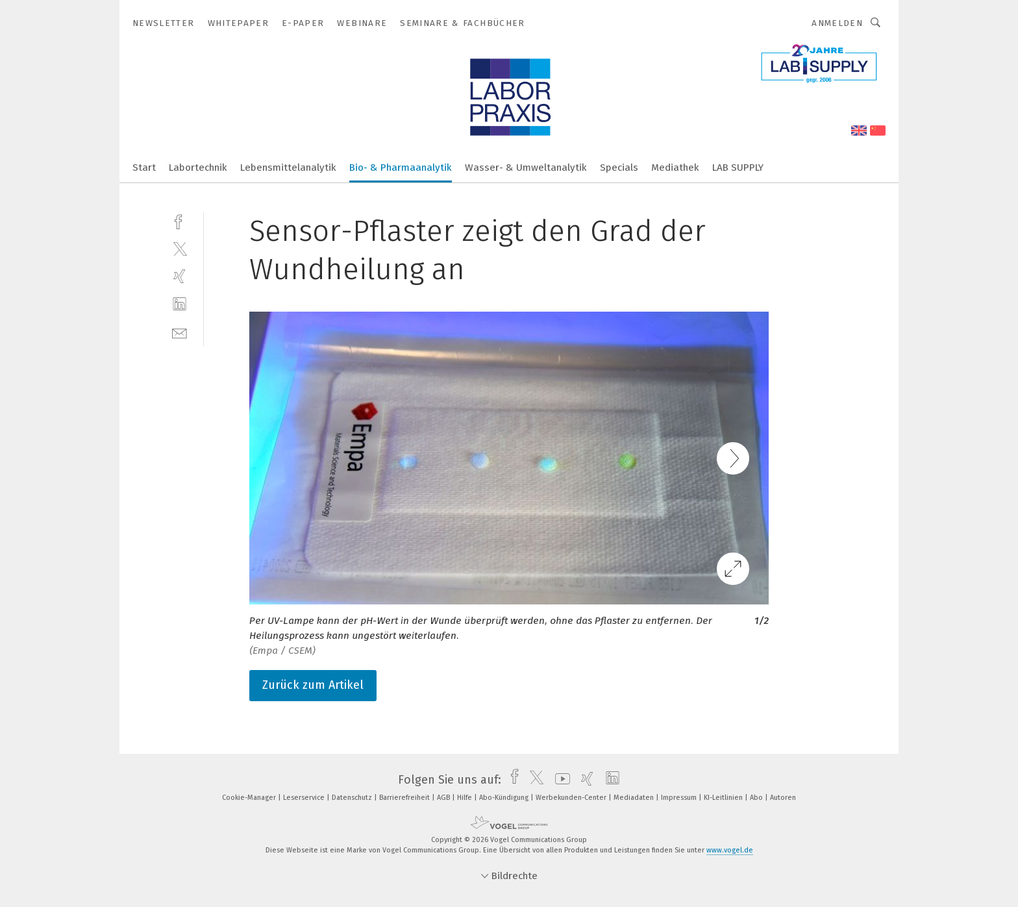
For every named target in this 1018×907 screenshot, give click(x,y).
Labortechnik (198, 167)
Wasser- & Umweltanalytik (526, 167)
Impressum (680, 797)
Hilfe (465, 797)
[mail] (179, 332)
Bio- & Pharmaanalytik (400, 167)
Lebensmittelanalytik (288, 167)
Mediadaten (635, 797)
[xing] (179, 276)
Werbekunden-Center (572, 797)
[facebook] (179, 220)
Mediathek (675, 167)
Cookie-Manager (250, 797)
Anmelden (837, 23)
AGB (444, 797)
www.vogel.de (729, 850)
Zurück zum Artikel (313, 685)
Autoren (783, 797)
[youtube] (559, 780)
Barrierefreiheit (405, 797)
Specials (619, 167)
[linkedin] (179, 304)
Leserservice (305, 797)
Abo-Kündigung (504, 797)
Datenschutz (353, 797)
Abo (757, 797)
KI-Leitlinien (724, 797)
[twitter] (179, 248)
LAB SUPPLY (738, 167)
